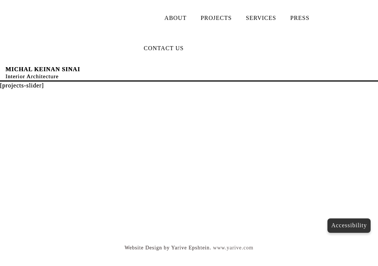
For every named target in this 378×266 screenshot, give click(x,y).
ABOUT (175, 18)
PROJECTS (215, 18)
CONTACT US (163, 48)
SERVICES (261, 18)
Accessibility (349, 225)
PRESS (299, 18)
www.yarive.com (233, 248)
